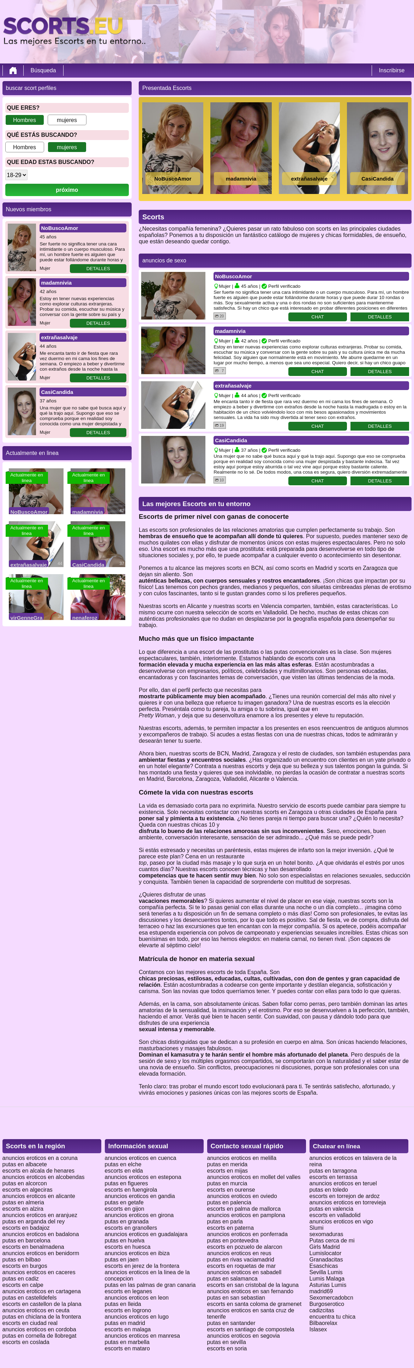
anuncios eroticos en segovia (243, 1336)
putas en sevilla (226, 1342)
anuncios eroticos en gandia (140, 1196)
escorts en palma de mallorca (244, 1209)
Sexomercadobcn (332, 1298)
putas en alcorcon (24, 1183)
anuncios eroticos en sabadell (244, 1272)
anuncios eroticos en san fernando (250, 1291)
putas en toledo (329, 1190)
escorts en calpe (23, 1285)
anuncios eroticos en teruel (343, 1183)
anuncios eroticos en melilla (242, 1158)
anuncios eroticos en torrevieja (348, 1202)
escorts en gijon (124, 1209)
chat (317, 317)
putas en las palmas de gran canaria (150, 1285)
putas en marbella (127, 1342)
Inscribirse (392, 70)
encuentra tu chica (333, 1317)
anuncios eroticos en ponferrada (247, 1234)
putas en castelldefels (29, 1298)
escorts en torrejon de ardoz (345, 1196)
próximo (67, 190)
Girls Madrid (325, 1247)
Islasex (318, 1329)
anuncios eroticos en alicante (38, 1196)
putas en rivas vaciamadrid (240, 1260)
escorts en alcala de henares (38, 1171)
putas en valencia (332, 1209)
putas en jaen (122, 1260)
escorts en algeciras (27, 1190)
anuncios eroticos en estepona (143, 1177)
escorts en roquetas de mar (241, 1266)
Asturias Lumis (328, 1285)
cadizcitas (322, 1310)
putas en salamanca (232, 1279)
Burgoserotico (327, 1304)
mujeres (67, 120)
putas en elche (123, 1164)
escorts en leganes (128, 1291)
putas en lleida (123, 1304)
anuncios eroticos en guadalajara (146, 1234)
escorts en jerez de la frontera (142, 1266)
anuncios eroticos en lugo (137, 1317)
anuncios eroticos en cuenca (140, 1158)
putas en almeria (23, 1202)
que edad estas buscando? (51, 162)
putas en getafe (124, 1202)
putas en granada (127, 1221)
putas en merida (227, 1164)
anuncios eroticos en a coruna (40, 1158)
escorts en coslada (25, 1342)
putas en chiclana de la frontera (41, 1317)
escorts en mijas (227, 1171)
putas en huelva (125, 1241)
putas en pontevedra (233, 1241)
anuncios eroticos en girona (139, 1215)
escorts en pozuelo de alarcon (244, 1247)
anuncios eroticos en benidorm (40, 1253)
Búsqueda (43, 70)
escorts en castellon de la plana (42, 1304)
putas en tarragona (333, 1171)
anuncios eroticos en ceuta (36, 1310)
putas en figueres (126, 1183)
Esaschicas (324, 1266)
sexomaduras (326, 1234)
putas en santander (231, 1323)
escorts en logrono (128, 1310)
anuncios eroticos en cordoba (39, 1329)
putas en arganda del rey (33, 1221)
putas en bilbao (21, 1260)
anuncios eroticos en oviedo (242, 1196)
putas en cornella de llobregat (39, 1336)
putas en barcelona (26, 1241)
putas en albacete (24, 1164)
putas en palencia (229, 1202)
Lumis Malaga (327, 1279)
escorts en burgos (24, 1266)
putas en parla (225, 1221)
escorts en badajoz (26, 1228)
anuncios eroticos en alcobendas (43, 1177)
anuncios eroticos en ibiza (137, 1253)
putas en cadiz (20, 1279)
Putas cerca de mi (332, 1241)
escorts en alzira (23, 1209)
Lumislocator (326, 1253)
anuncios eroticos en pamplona (246, 1215)
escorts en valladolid (335, 1215)
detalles (98, 268)
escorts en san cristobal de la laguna (253, 1285)
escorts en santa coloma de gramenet (254, 1304)
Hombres (24, 120)
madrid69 (321, 1291)
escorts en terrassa (334, 1177)
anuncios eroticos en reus (239, 1253)
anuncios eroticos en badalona (40, 1234)
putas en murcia (227, 1183)
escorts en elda (124, 1171)
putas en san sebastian (236, 1298)
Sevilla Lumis (326, 1272)
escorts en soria (227, 1348)
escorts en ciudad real (30, 1323)
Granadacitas (326, 1260)
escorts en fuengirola (131, 1190)
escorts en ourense (231, 1190)
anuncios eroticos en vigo (341, 1221)
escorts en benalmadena (33, 1247)
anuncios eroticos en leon (137, 1298)
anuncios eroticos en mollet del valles (254, 1177)
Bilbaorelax (323, 1323)
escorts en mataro (127, 1348)
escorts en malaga (128, 1329)
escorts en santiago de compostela (250, 1329)
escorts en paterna (230, 1228)
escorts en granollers (131, 1228)
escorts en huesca (128, 1247)
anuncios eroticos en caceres (39, 1272)
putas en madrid (125, 1323)
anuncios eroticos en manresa (142, 1336)
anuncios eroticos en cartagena (41, 1291)
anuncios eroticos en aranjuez (40, 1215)
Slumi (317, 1228)
